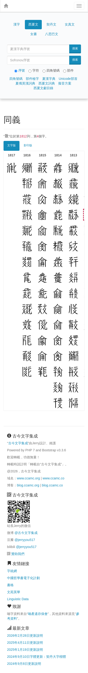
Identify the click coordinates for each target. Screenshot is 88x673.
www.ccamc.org (28, 478)
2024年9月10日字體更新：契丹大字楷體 (36, 656)
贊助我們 (17, 554)
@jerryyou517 (25, 540)
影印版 (28, 145)
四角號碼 (16, 79)
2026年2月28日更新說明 (25, 635)
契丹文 (51, 24)
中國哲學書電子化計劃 (23, 578)
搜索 (75, 48)
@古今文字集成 (26, 533)
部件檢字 (32, 79)
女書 (33, 34)
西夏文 (33, 24)
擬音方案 (64, 83)
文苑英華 (13, 592)
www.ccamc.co (53, 478)
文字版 (11, 145)
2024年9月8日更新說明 (24, 664)
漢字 (16, 24)
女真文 (70, 24)
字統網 (12, 571)
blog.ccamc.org (28, 485)
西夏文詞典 (46, 83)
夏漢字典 (48, 79)
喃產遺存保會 (38, 614)
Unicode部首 (68, 79)
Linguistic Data (18, 599)
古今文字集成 (18, 443)
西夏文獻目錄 (43, 88)
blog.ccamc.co (52, 485)
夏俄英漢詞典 (25, 83)
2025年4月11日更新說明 (25, 642)
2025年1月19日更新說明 (25, 649)
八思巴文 (51, 34)
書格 (10, 585)
